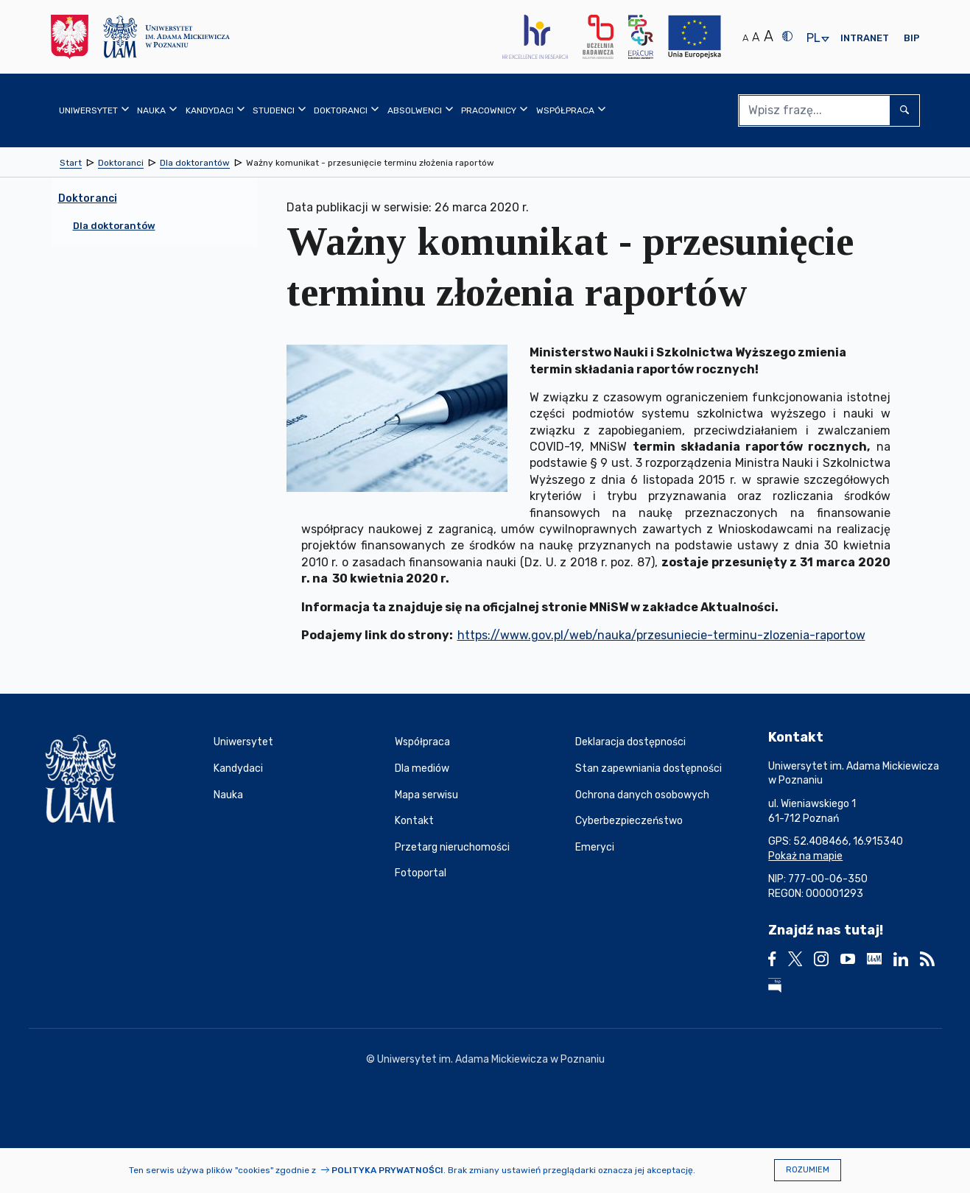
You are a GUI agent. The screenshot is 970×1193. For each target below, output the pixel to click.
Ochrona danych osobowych (642, 795)
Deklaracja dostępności (630, 742)
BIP (912, 37)
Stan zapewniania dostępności (648, 768)
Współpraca (422, 742)
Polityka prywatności (387, 1170)
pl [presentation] (813, 38)
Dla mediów (422, 768)
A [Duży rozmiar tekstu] (768, 36)
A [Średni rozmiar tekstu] (755, 37)
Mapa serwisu (426, 795)
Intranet (864, 37)
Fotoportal (420, 873)
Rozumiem (807, 1170)
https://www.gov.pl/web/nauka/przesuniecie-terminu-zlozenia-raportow (661, 635)
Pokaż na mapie (805, 856)
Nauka (228, 795)
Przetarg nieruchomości (452, 847)
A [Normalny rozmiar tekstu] (745, 37)
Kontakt (414, 820)
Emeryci (594, 847)
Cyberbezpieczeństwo (629, 820)
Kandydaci (238, 768)
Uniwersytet (243, 742)
